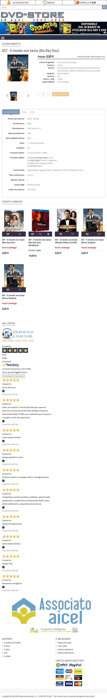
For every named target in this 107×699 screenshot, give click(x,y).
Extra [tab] (32, 112)
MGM (29, 123)
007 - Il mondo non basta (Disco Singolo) (92, 241)
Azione (60, 65)
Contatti (7, 656)
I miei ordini (62, 646)
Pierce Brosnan (63, 68)
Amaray (30, 175)
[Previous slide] (7, 96)
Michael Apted (63, 73)
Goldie (79, 70)
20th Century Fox (34, 128)
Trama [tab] (24, 112)
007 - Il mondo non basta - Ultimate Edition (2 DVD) (66, 241)
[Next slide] (28, 96)
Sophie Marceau (76, 68)
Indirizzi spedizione (65, 649)
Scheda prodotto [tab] (11, 112)
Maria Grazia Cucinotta (91, 70)
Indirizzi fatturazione (66, 653)
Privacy (7, 646)
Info (5, 653)
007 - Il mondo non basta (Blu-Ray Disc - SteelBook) (40, 242)
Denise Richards (89, 68)
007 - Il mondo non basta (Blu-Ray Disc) (13, 241)
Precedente (7, 376)
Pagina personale (64, 643)
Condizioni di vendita (12, 643)
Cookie (7, 649)
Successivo (19, 376)
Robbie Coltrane (69, 70)
